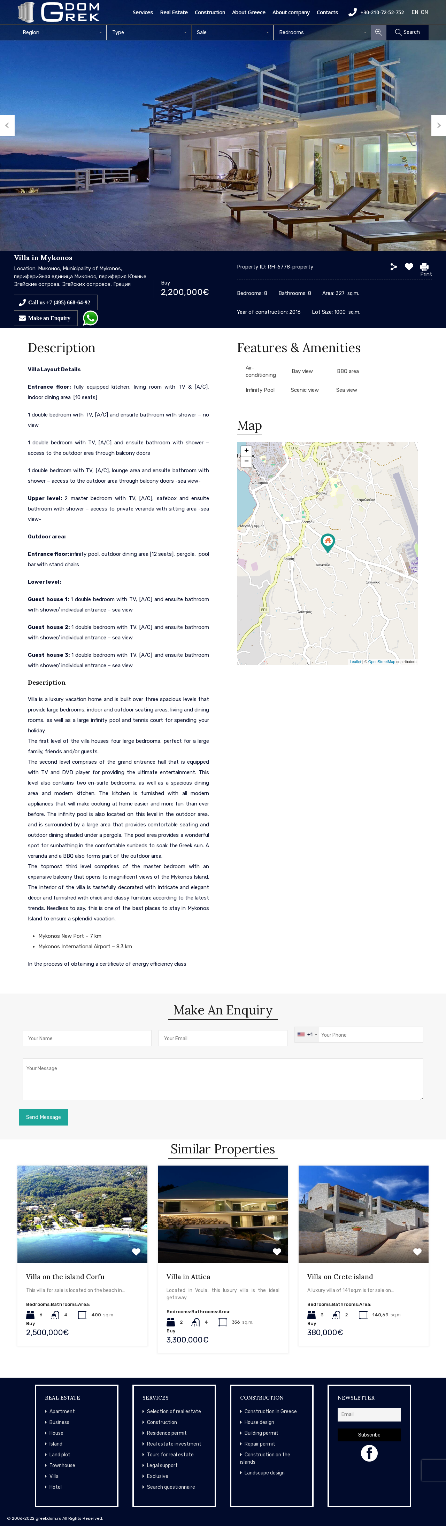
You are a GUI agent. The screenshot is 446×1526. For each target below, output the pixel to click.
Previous (7, 125)
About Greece (249, 12)
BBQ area (348, 371)
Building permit (261, 1433)
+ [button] (246, 451)
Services (143, 12)
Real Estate (174, 12)
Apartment (62, 1412)
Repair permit (260, 1444)
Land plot (59, 1455)
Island (55, 1444)
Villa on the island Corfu (65, 1276)
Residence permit (167, 1433)
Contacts (327, 12)
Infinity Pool (260, 390)
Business (59, 1422)
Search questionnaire (171, 1487)
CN (424, 12)
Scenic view (305, 390)
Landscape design (265, 1473)
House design (259, 1422)
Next (438, 125)
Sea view (346, 390)
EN (415, 12)
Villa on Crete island (340, 1276)
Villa (54, 1476)
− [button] (246, 462)
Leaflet (355, 662)
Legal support (162, 1466)
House (56, 1433)
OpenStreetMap (381, 662)
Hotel (55, 1487)
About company (291, 12)
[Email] (369, 1415)
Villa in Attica (188, 1276)
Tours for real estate (170, 1455)
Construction (210, 12)
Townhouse (62, 1466)
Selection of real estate (174, 1412)
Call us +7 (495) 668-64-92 (59, 302)
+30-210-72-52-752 (376, 12)
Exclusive (157, 1476)
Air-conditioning (261, 371)
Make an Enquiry (49, 318)
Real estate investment (174, 1444)
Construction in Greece (271, 1412)
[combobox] (62, 32)
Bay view (302, 371)
